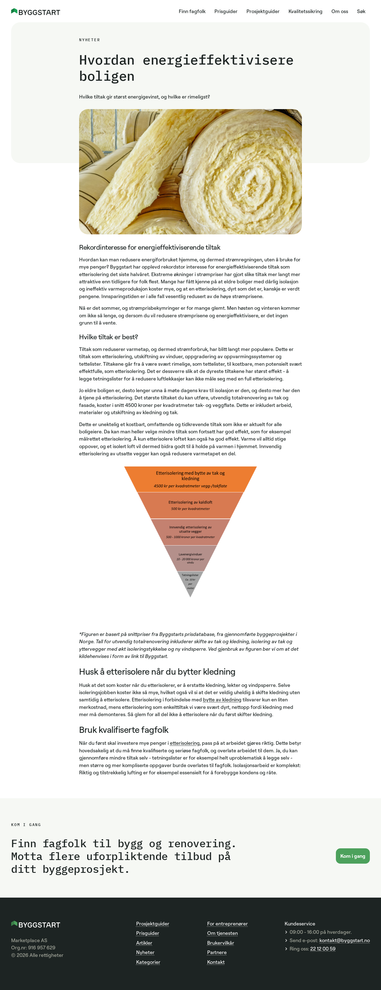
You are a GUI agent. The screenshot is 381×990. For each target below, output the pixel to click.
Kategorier (148, 962)
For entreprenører (227, 923)
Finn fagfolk (192, 11)
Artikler (144, 943)
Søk (361, 11)
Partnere (217, 952)
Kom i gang (352, 856)
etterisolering (185, 743)
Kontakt (216, 962)
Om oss (339, 11)
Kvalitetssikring (306, 11)
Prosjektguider (263, 11)
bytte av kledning (222, 699)
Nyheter (145, 952)
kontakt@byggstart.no (344, 940)
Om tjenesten (222, 933)
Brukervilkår (220, 943)
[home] (35, 11)
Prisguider (226, 11)
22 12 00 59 (323, 948)
